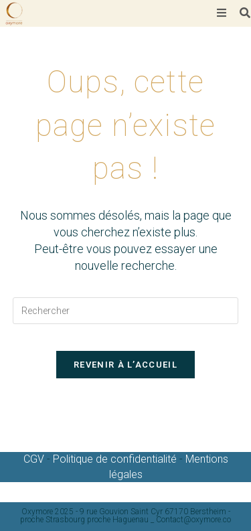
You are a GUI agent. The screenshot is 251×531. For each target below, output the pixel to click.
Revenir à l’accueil (125, 365)
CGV (35, 459)
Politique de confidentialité (115, 459)
